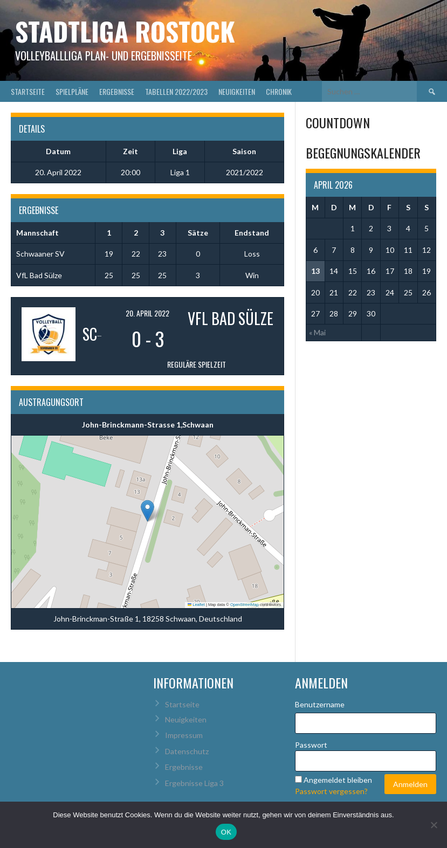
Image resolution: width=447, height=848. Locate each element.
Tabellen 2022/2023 (176, 91)
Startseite (28, 91)
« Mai (317, 332)
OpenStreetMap (244, 604)
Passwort (311, 744)
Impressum (184, 735)
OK (226, 832)
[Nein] (433, 824)
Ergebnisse (116, 91)
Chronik (279, 91)
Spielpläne (72, 91)
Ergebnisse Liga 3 (194, 783)
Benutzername (320, 704)
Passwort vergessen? (331, 791)
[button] (147, 511)
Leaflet (196, 604)
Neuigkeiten (236, 91)
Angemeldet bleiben (338, 779)
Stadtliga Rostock (125, 31)
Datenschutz (187, 751)
